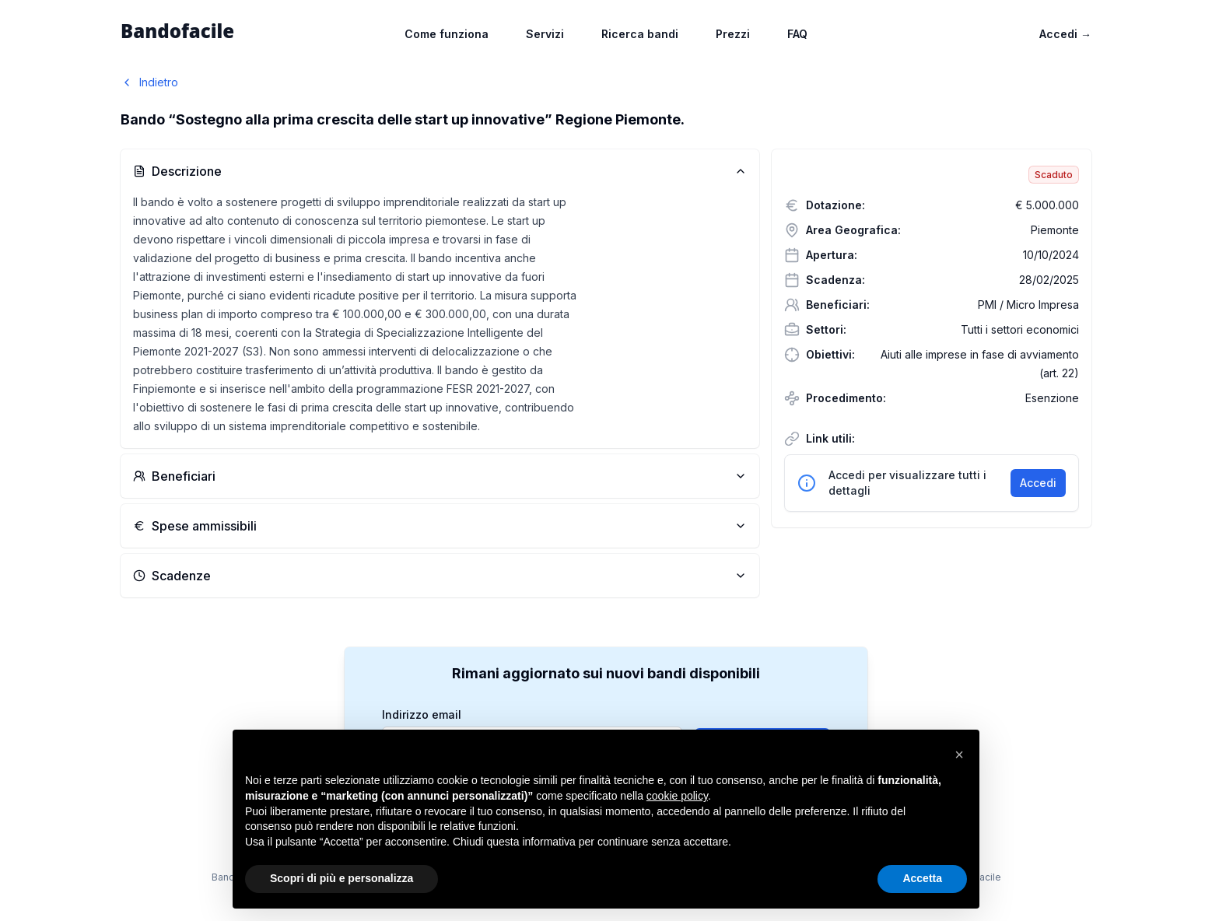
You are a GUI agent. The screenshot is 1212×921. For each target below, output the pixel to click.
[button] (959, 754)
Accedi (1065, 33)
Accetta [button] (922, 878)
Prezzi (733, 33)
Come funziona (447, 33)
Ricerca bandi (639, 33)
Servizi (545, 33)
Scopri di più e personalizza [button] (341, 878)
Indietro (149, 82)
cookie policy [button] (677, 796)
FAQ (797, 33)
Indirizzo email (421, 714)
